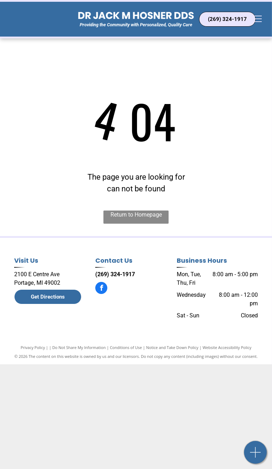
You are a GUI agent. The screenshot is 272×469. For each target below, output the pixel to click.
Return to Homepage (136, 214)
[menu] (256, 19)
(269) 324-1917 (115, 274)
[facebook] (101, 289)
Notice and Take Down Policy (172, 347)
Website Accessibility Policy (227, 347)
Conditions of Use (126, 347)
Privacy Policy (33, 347)
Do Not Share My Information (79, 347)
